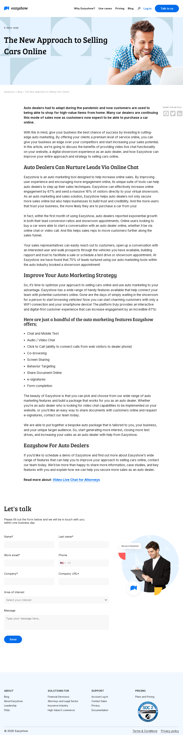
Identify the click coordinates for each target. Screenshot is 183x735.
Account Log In (100, 696)
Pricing (119, 8)
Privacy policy (170, 731)
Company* (11, 573)
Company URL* (69, 573)
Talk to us (166, 8)
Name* (8, 536)
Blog (131, 8)
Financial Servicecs (58, 696)
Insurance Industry (58, 705)
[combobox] (63, 563)
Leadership (10, 705)
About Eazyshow (13, 701)
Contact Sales (99, 701)
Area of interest (14, 592)
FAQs (7, 710)
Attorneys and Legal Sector (63, 701)
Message (9, 610)
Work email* (12, 555)
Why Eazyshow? (84, 8)
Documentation (100, 710)
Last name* (66, 536)
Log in (147, 8)
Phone (63, 555)
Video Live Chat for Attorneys (76, 480)
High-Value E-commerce (61, 710)
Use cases (105, 8)
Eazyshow (9, 91)
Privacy (96, 705)
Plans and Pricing (144, 696)
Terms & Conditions (145, 731)
